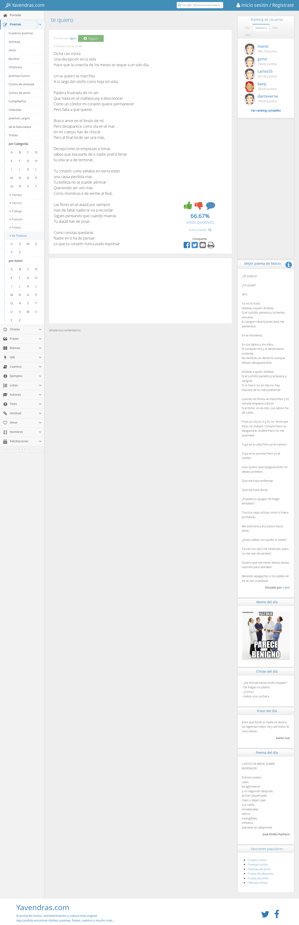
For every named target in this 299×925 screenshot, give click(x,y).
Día (247, 28)
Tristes (13, 135)
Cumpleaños (17, 101)
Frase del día (267, 711)
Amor (12, 50)
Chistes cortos (257, 860)
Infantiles (15, 110)
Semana (261, 28)
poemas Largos (19, 118)
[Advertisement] (140, 290)
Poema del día (267, 752)
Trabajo (16, 211)
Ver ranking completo (266, 110)
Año (248, 35)
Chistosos (15, 67)
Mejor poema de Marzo (262, 263)
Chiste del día (267, 671)
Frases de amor (258, 878)
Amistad (14, 42)
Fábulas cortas (257, 882)
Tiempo (16, 195)
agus (73, 38)
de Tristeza (18, 235)
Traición (16, 219)
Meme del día (267, 602)
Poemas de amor (259, 869)
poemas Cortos (19, 76)
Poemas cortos (258, 864)
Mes (275, 28)
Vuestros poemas (21, 33)
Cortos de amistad (21, 84)
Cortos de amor (19, 93)
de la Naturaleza (20, 127)
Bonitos (14, 59)
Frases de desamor (261, 873)
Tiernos (16, 203)
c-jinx (286, 587)
